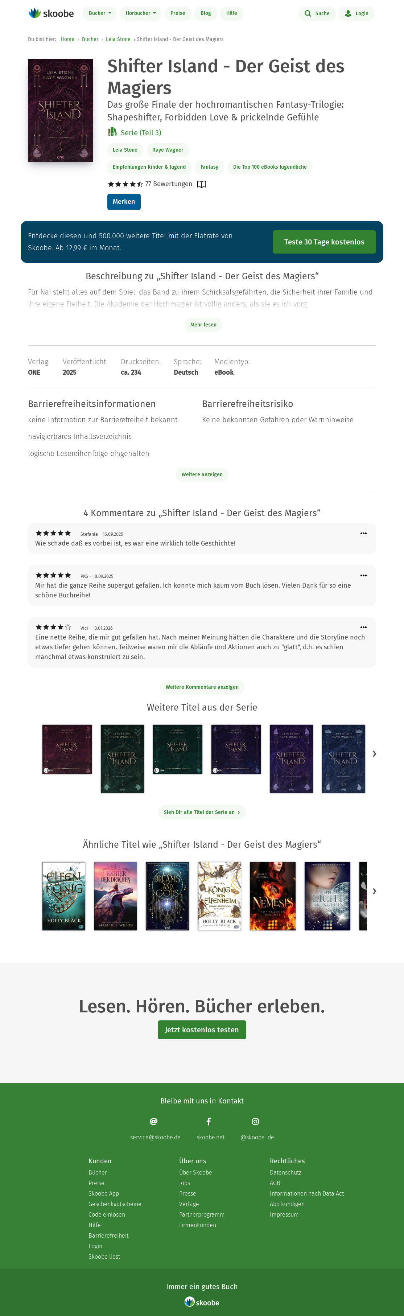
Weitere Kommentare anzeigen (202, 687)
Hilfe (231, 13)
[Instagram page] (257, 1129)
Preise (177, 13)
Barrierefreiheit (108, 1235)
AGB (275, 1183)
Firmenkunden (197, 1225)
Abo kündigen (287, 1204)
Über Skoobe (195, 1172)
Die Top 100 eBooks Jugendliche (270, 167)
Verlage (189, 1204)
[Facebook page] (210, 1129)
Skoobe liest (104, 1256)
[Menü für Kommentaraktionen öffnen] (363, 534)
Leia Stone (118, 39)
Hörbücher (139, 13)
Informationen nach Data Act (307, 1193)
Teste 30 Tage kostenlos (324, 242)
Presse (187, 1193)
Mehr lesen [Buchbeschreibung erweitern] (203, 325)
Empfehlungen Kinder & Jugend (149, 167)
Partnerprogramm (202, 1214)
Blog (206, 13)
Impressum (284, 1214)
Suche (317, 13)
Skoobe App (103, 1193)
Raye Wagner (168, 150)
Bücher (98, 13)
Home (67, 39)
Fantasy (209, 167)
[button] (374, 753)
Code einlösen (106, 1214)
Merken (124, 202)
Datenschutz (285, 1172)
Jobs (184, 1183)
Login (356, 13)
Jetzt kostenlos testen (202, 1029)
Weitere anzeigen (202, 475)
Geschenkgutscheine (114, 1204)
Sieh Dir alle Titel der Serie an (202, 812)
